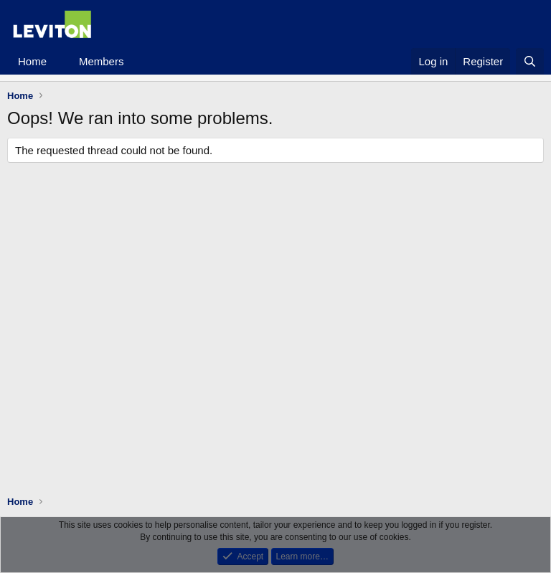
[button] (58, 61)
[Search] (530, 61)
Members (101, 61)
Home (32, 61)
